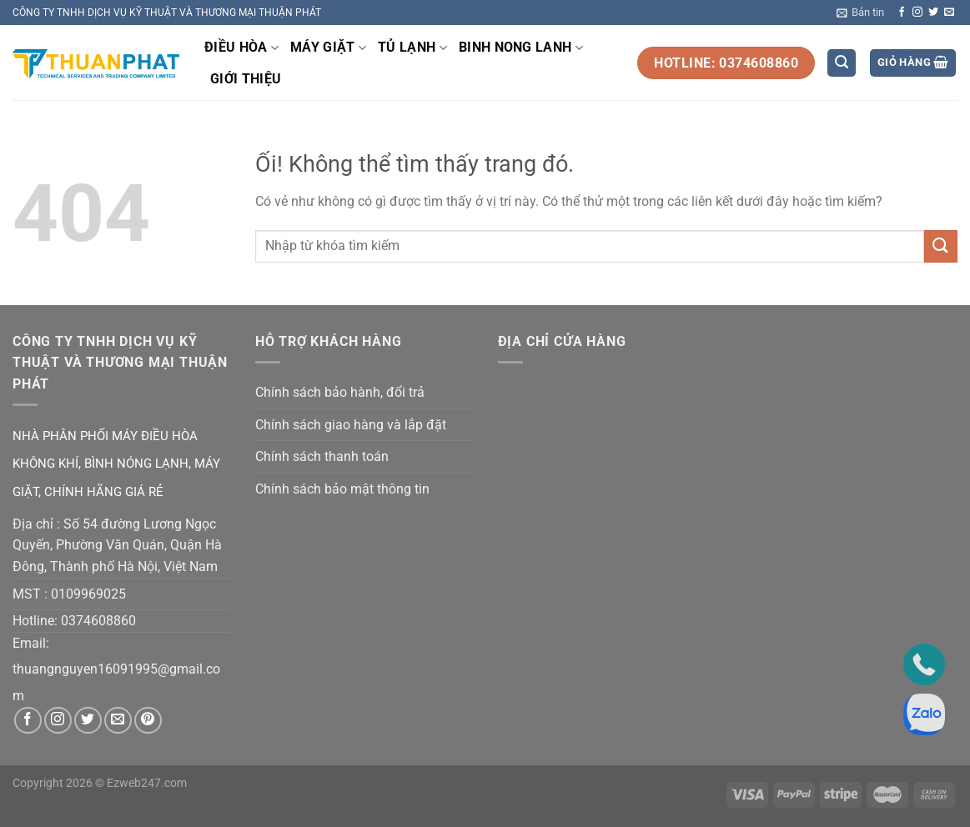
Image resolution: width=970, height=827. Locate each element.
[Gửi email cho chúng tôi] (949, 12)
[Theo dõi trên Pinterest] (148, 720)
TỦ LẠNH (412, 47)
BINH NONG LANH (521, 47)
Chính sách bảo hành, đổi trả (340, 392)
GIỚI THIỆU (245, 79)
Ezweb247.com (147, 783)
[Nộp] (940, 246)
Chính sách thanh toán (322, 456)
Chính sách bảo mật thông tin (342, 489)
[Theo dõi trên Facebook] (902, 12)
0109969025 (88, 594)
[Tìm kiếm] (841, 63)
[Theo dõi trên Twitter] (933, 12)
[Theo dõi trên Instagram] (917, 12)
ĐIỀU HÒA (241, 47)
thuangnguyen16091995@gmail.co (116, 669)
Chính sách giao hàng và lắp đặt (350, 425)
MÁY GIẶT (328, 47)
